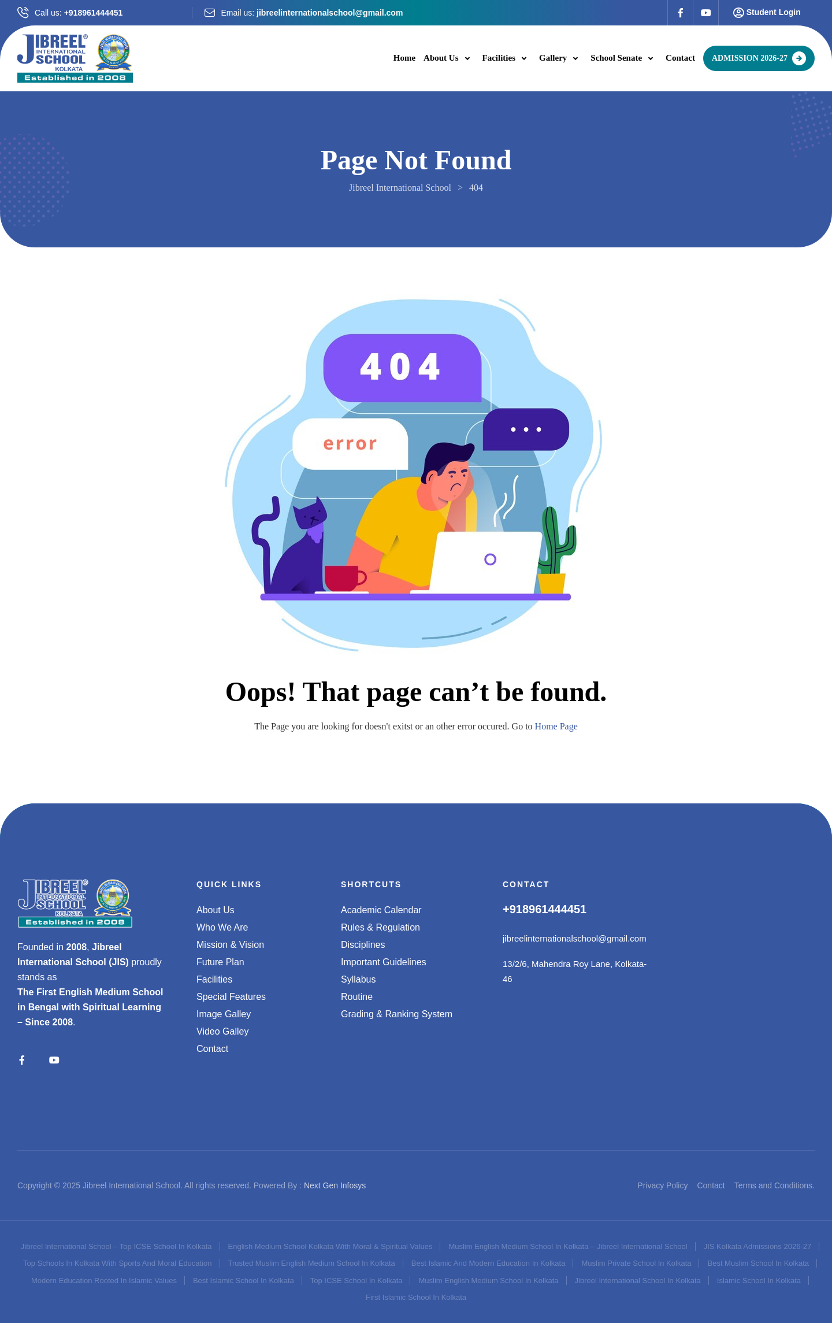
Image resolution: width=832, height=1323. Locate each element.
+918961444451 (93, 12)
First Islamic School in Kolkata (416, 1297)
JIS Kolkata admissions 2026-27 (757, 1246)
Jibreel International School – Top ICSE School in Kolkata (116, 1246)
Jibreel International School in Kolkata (638, 1280)
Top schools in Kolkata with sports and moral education (117, 1263)
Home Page (556, 726)
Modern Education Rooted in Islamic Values (104, 1280)
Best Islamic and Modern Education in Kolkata (488, 1263)
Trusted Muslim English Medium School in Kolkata (311, 1263)
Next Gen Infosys (335, 1185)
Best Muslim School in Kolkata (758, 1263)
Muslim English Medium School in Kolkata (488, 1280)
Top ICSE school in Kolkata (356, 1280)
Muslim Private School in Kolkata (636, 1263)
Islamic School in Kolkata (759, 1280)
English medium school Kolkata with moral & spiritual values (330, 1246)
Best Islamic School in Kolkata (243, 1280)
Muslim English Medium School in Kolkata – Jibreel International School (567, 1246)
